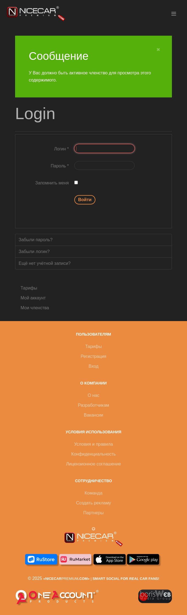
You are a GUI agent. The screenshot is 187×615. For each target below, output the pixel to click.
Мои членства (35, 307)
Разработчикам (93, 405)
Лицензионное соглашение (93, 464)
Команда (93, 493)
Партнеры (93, 512)
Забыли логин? (34, 251)
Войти (85, 199)
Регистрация (93, 356)
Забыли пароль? (36, 239)
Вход (93, 366)
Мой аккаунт (33, 298)
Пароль (60, 166)
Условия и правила (93, 444)
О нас (94, 395)
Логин (61, 149)
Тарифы (29, 288)
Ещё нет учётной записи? (45, 263)
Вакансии (93, 415)
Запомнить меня (52, 183)
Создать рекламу (93, 503)
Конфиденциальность (93, 454)
